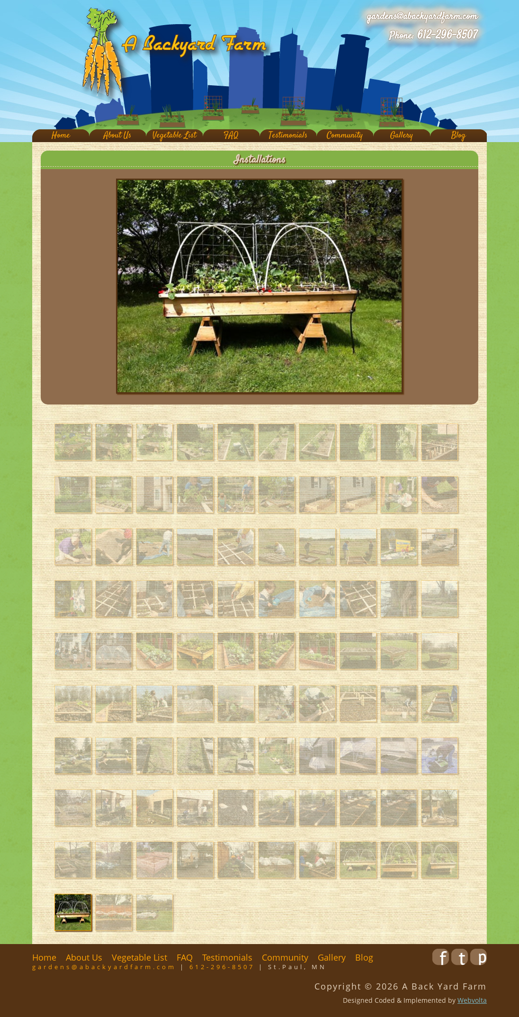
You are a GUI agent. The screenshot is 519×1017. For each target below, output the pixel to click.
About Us (117, 136)
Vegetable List (174, 136)
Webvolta (472, 1000)
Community (345, 136)
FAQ (231, 136)
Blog (458, 136)
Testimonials (287, 136)
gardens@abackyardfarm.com (422, 16)
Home (61, 136)
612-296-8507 (447, 35)
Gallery (401, 136)
